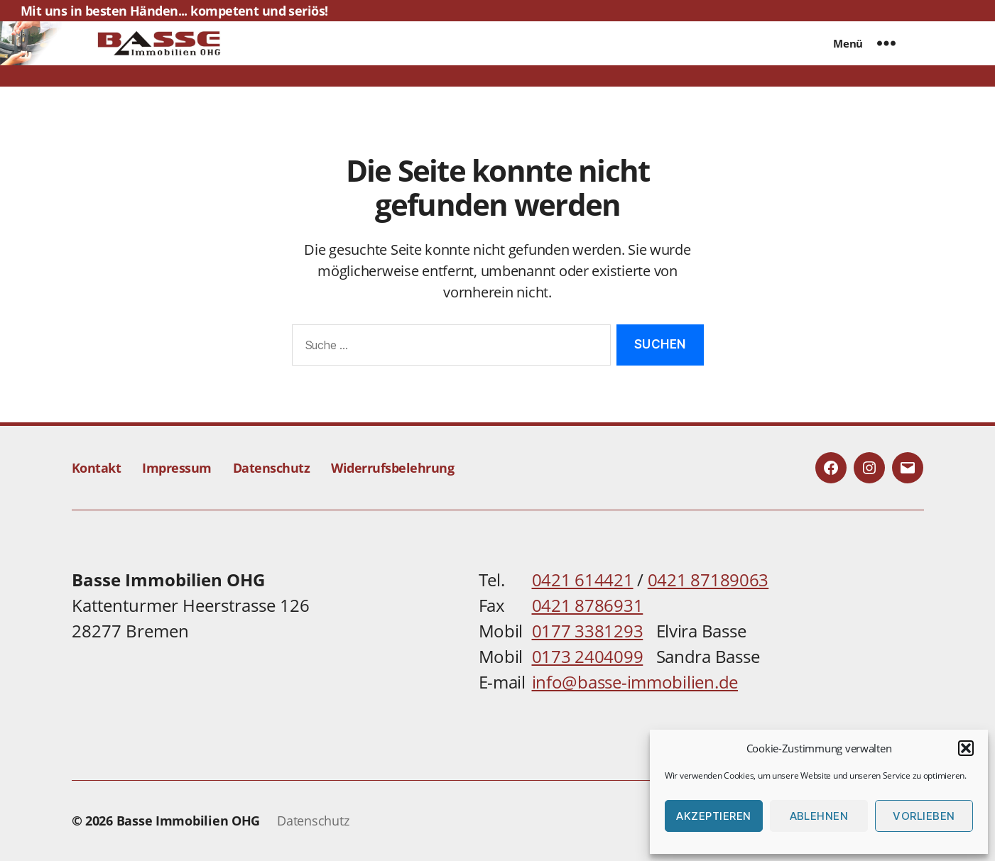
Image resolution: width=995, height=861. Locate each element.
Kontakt (96, 467)
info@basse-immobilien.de (635, 681)
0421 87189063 (708, 579)
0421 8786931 (587, 605)
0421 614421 (583, 579)
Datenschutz (271, 467)
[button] (966, 748)
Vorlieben (924, 816)
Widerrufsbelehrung (392, 467)
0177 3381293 (587, 630)
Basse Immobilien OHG (188, 820)
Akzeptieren (713, 816)
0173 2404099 (587, 656)
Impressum (177, 467)
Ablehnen (819, 816)
